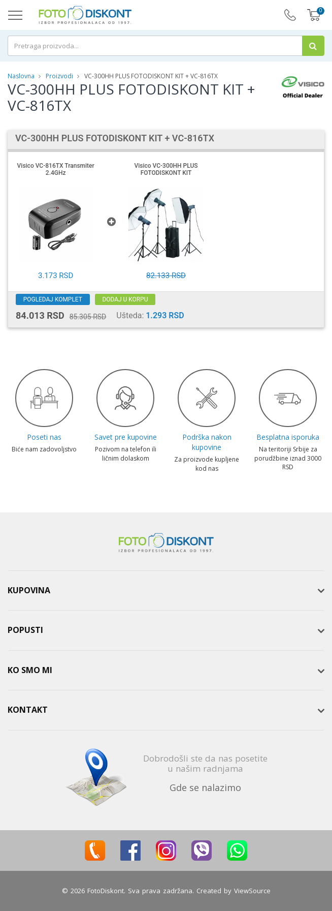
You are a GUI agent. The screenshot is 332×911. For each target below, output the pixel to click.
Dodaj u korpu (126, 299)
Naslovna (21, 76)
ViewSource (252, 890)
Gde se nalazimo (205, 787)
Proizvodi (60, 76)
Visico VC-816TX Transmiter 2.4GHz (55, 169)
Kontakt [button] (28, 709)
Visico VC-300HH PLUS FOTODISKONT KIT (165, 169)
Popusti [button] (25, 629)
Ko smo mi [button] (30, 670)
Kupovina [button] (29, 590)
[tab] (166, 591)
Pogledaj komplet (53, 299)
